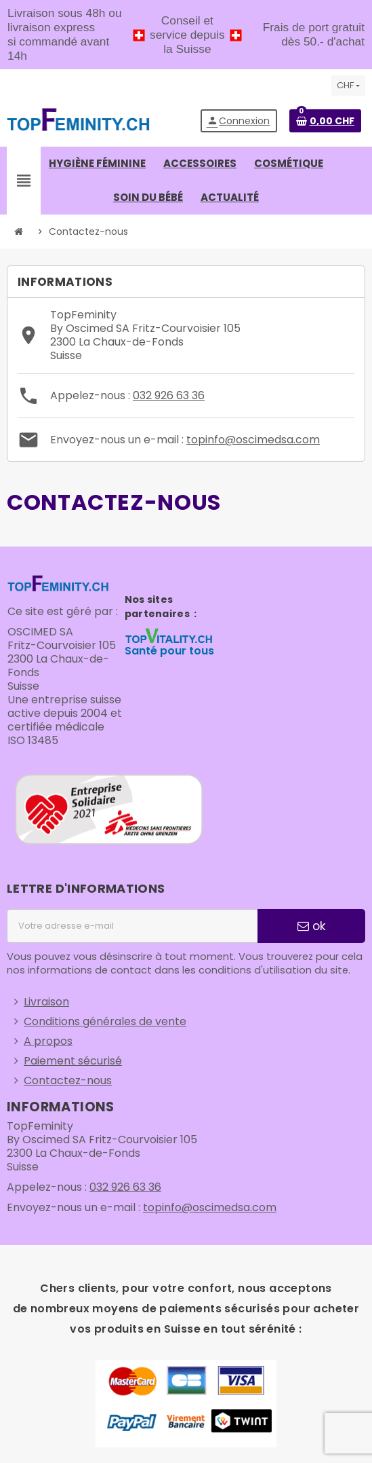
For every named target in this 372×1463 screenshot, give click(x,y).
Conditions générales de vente (105, 1021)
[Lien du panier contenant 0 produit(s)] (325, 120)
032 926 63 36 (169, 395)
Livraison (46, 1002)
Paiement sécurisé (73, 1061)
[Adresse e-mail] (132, 926)
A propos (48, 1041)
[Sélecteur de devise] (348, 85)
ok (311, 926)
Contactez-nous (68, 1080)
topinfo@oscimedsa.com (253, 439)
